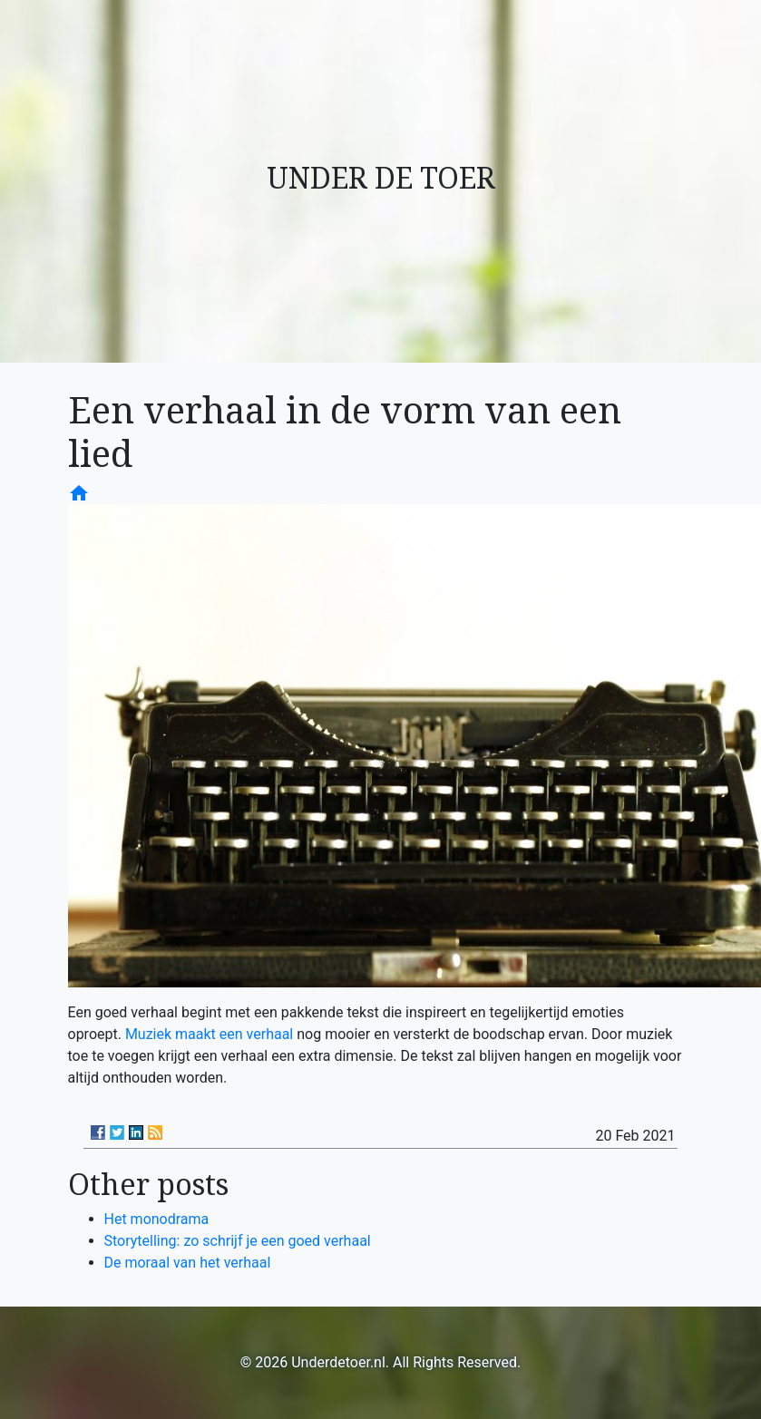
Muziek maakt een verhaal (209, 1034)
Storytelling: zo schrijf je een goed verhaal (237, 1240)
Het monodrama (157, 1219)
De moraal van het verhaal (187, 1262)
